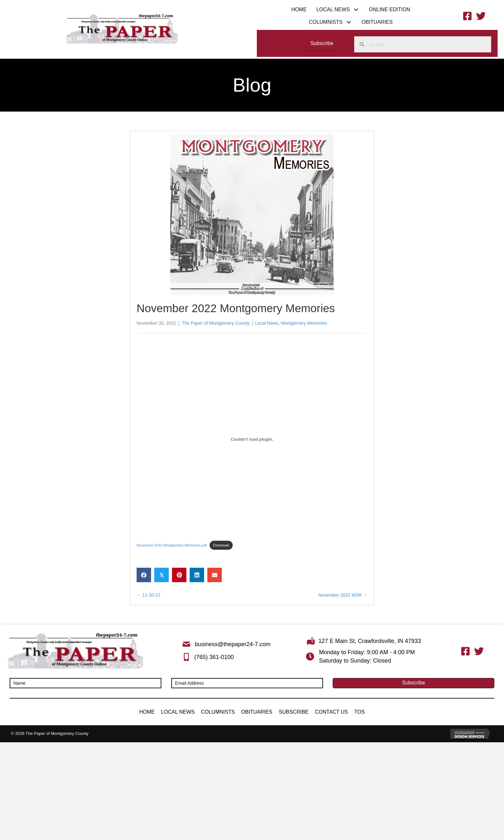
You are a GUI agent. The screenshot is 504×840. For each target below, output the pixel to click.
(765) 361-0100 (214, 657)
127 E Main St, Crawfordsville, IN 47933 (370, 641)
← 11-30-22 (148, 595)
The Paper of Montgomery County (215, 323)
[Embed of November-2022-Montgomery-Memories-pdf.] (252, 439)
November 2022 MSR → (342, 595)
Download (221, 545)
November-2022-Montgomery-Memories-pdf (172, 545)
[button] (356, 9)
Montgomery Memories (304, 323)
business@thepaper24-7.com (232, 644)
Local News (266, 323)
